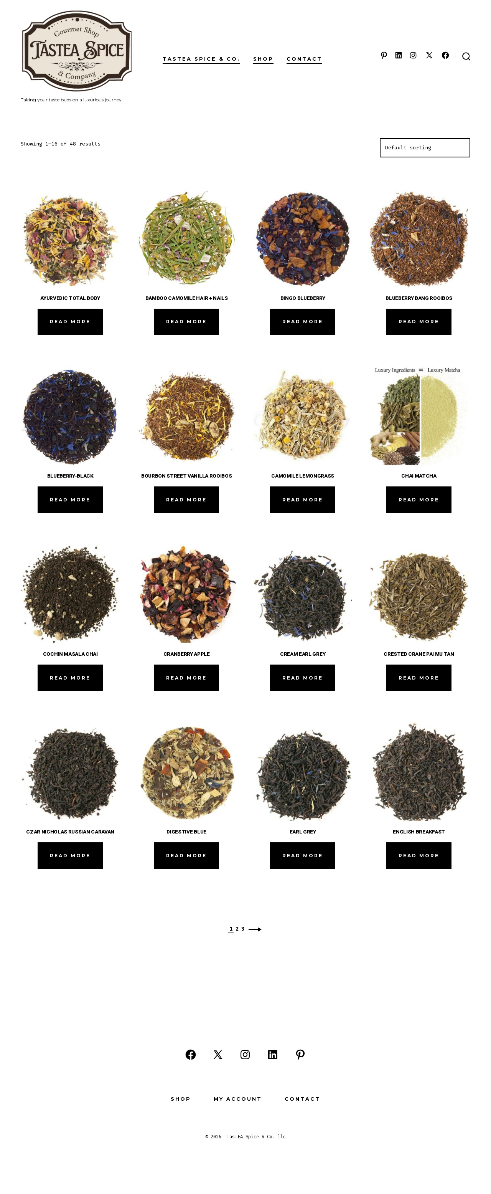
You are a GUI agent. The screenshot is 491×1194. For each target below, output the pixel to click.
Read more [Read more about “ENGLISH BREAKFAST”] (419, 855)
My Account (238, 1099)
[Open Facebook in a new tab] (445, 55)
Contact (304, 59)
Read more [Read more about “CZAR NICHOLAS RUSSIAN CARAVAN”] (70, 855)
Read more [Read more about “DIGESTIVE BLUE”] (186, 855)
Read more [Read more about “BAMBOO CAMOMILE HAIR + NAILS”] (186, 321)
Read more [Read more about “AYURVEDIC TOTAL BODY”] (70, 321)
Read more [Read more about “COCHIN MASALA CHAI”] (70, 678)
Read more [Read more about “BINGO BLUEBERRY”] (302, 321)
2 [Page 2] (237, 929)
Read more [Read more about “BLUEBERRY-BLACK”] (70, 500)
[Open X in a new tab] (429, 55)
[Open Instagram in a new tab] (413, 55)
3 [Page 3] (242, 929)
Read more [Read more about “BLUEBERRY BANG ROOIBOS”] (419, 321)
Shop (263, 59)
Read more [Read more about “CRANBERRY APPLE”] (186, 678)
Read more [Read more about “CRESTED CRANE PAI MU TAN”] (419, 678)
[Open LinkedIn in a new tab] (398, 55)
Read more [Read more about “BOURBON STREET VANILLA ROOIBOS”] (186, 500)
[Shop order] (425, 147)
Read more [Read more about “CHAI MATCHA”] (419, 500)
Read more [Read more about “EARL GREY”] (302, 855)
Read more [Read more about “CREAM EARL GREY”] (302, 678)
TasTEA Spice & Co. (201, 59)
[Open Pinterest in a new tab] (384, 55)
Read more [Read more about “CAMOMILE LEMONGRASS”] (302, 500)
